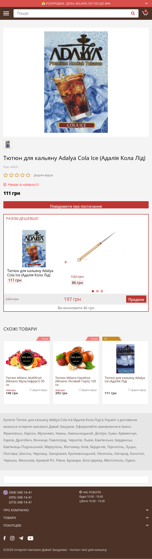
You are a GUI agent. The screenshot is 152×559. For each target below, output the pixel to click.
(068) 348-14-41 (20, 492)
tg (21, 538)
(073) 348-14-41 (20, 502)
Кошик (145, 11)
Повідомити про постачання (76, 206)
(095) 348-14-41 (20, 497)
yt (30, 538)
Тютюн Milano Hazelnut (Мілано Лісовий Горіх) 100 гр (75, 381)
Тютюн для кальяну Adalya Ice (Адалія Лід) (125, 379)
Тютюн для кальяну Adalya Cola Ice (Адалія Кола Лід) (30, 273)
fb (4, 538)
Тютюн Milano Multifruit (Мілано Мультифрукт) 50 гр (25, 381)
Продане (136, 299)
